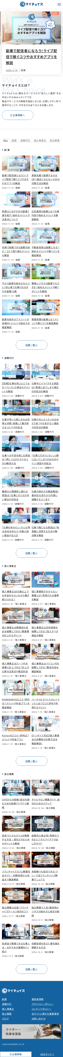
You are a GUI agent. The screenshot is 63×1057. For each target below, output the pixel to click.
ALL (5, 140)
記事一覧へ (32, 345)
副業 (14, 140)
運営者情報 (38, 999)
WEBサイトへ (47, 1054)
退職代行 (25, 140)
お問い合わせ (38, 1018)
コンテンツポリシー (41, 1008)
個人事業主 (40, 140)
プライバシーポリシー (43, 1004)
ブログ (5, 1018)
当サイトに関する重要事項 (45, 1013)
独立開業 (55, 140)
